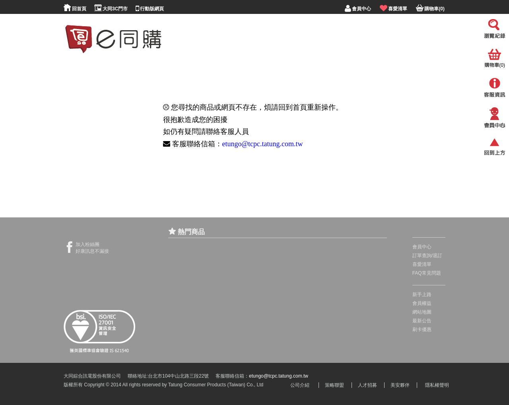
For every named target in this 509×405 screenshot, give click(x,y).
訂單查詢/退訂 (427, 255)
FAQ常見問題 (426, 273)
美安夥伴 (400, 385)
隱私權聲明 (437, 385)
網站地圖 (421, 312)
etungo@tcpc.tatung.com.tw (262, 144)
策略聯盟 (334, 385)
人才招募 (367, 385)
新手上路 (421, 294)
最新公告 (421, 321)
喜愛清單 (421, 264)
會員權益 (421, 303)
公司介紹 (299, 385)
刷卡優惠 (421, 329)
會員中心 (421, 247)
